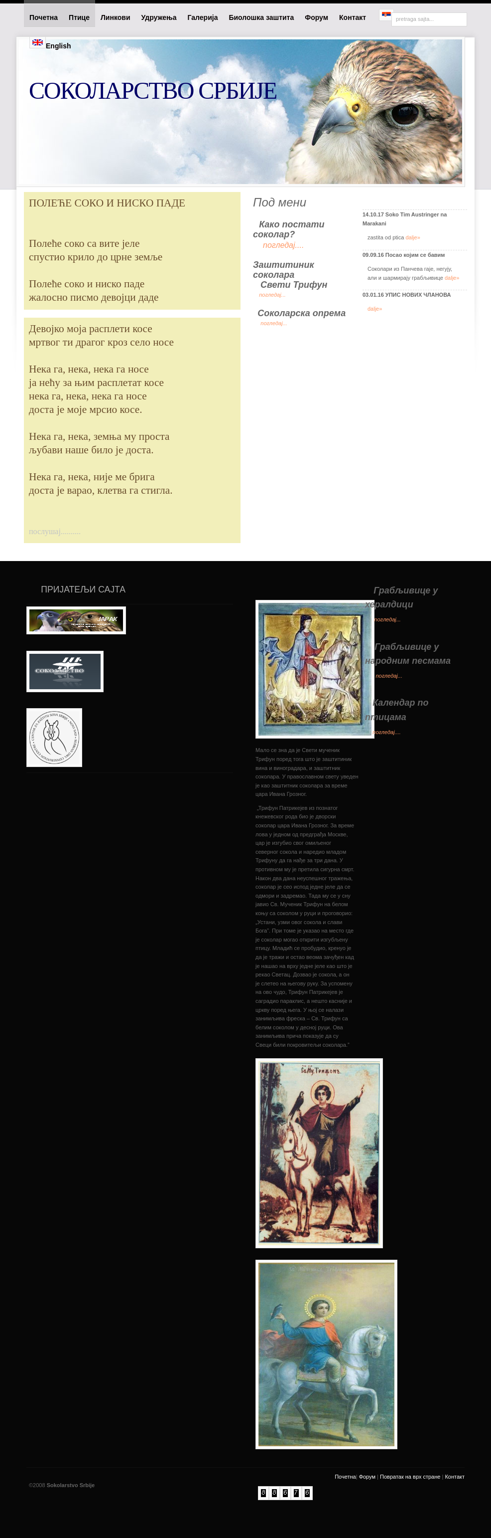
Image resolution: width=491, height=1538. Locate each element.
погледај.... (386, 732)
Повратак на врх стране (410, 1477)
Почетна (43, 17)
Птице (79, 17)
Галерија (203, 17)
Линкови (115, 17)
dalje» (412, 237)
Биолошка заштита (261, 17)
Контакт (353, 17)
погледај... (272, 295)
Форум (316, 17)
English (50, 43)
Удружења (159, 17)
